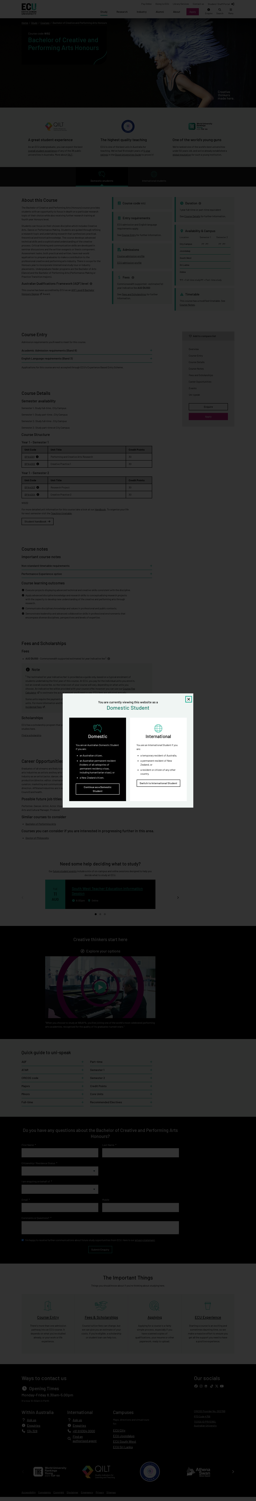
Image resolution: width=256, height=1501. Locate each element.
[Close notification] (189, 699)
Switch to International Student (158, 783)
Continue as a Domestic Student (98, 788)
